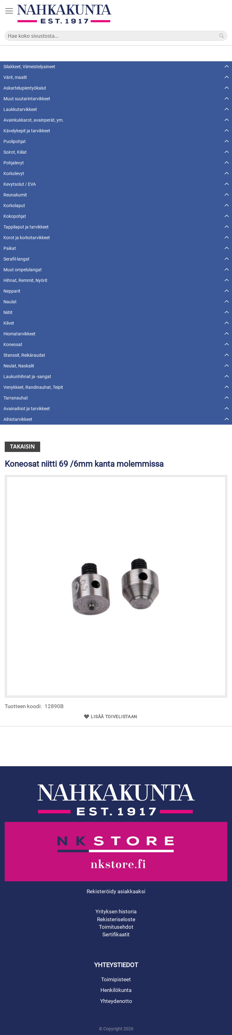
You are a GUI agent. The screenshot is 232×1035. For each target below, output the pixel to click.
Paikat (9, 248)
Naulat (10, 301)
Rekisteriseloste (116, 919)
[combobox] (116, 36)
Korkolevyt (13, 173)
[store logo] (64, 14)
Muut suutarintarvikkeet (26, 98)
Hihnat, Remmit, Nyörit (25, 280)
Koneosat (12, 344)
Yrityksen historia (116, 911)
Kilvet (8, 323)
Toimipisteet (116, 979)
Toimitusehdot (116, 927)
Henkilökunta (116, 990)
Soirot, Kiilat (15, 152)
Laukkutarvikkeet (20, 109)
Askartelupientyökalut (24, 88)
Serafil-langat (16, 259)
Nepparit (11, 291)
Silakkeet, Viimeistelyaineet (29, 66)
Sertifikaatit (116, 934)
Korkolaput (14, 205)
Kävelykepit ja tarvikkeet (26, 130)
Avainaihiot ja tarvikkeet (26, 408)
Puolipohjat (14, 141)
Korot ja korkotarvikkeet (26, 237)
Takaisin (22, 446)
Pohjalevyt (13, 162)
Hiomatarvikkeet (19, 333)
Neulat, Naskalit (18, 365)
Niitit (8, 312)
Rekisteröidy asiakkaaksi (116, 891)
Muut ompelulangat (22, 269)
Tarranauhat (15, 397)
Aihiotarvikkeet (17, 419)
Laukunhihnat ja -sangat (27, 376)
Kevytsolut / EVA (19, 184)
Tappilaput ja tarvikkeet (26, 226)
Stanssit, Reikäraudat (24, 355)
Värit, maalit (15, 77)
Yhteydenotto (116, 1001)
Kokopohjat (14, 216)
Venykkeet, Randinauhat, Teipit (33, 387)
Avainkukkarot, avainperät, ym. (33, 120)
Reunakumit (15, 194)
